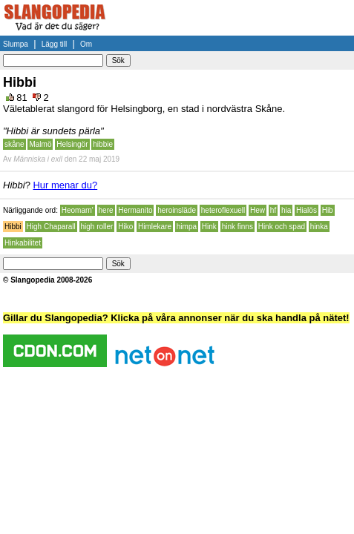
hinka (319, 226)
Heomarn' (78, 210)
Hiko (125, 226)
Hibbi (13, 226)
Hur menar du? (65, 185)
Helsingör (72, 144)
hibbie (103, 144)
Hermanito (135, 210)
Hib (327, 210)
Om (86, 44)
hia (286, 210)
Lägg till (54, 44)
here (106, 210)
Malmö (40, 144)
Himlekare (154, 226)
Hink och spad (281, 226)
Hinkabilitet (22, 243)
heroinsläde (176, 210)
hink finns (237, 226)
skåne (14, 144)
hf (273, 210)
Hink (209, 226)
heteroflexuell (223, 210)
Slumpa (15, 44)
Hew (257, 210)
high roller (97, 226)
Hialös (306, 210)
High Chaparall (51, 226)
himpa (187, 226)
